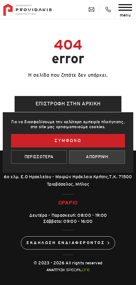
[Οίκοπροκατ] (27, 9)
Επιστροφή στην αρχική (68, 104)
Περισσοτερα (39, 157)
